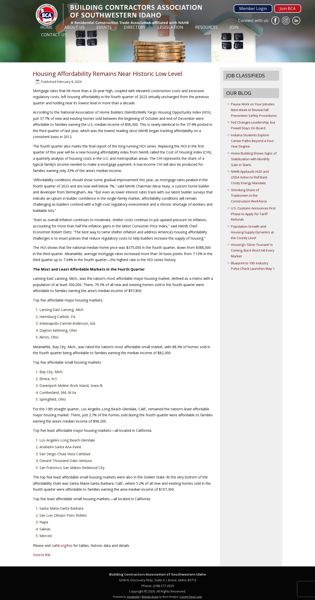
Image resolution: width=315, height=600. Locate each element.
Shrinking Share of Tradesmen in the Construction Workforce (249, 196)
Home (46, 27)
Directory (135, 27)
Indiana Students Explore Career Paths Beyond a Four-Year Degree (253, 141)
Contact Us (54, 34)
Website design (150, 597)
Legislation (170, 27)
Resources (206, 27)
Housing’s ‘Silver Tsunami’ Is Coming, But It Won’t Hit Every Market (252, 250)
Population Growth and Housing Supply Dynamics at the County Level (252, 232)
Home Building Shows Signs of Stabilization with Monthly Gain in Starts (254, 159)
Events (104, 27)
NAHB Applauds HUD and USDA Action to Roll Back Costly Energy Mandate (250, 177)
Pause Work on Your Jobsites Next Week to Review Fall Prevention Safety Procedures (254, 110)
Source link (41, 554)
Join (234, 27)
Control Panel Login (191, 597)
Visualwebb (133, 597)
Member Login (253, 8)
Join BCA (288, 8)
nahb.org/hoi (62, 545)
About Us (74, 27)
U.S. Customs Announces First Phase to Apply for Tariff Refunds (253, 214)
